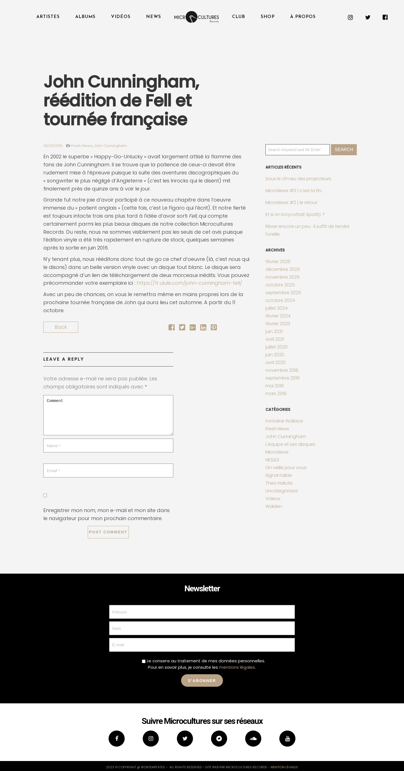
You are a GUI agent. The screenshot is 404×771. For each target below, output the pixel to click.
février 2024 (277, 316)
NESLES (272, 460)
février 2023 (277, 323)
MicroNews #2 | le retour (291, 202)
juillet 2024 (276, 308)
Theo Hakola (278, 483)
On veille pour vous (286, 467)
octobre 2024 (280, 300)
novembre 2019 (281, 370)
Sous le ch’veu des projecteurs (298, 178)
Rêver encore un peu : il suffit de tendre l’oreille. (307, 230)
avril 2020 (275, 362)
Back (61, 327)
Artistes (48, 17)
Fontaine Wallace (284, 421)
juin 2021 (274, 331)
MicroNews (276, 452)
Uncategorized (281, 491)
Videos (272, 498)
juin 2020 (274, 355)
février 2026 (277, 261)
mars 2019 (276, 393)
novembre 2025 (282, 277)
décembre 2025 (282, 269)
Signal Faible (278, 475)
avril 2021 (274, 339)
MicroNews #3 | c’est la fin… (294, 190)
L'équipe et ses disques (290, 444)
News (153, 17)
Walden (273, 506)
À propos (303, 17)
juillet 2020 (276, 347)
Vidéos (121, 17)
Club (238, 17)
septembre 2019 (282, 378)
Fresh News (81, 145)
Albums (85, 17)
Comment (108, 415)
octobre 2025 (280, 285)
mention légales (284, 767)
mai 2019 (274, 386)
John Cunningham (110, 145)
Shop (268, 17)
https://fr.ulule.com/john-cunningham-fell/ (189, 282)
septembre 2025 (283, 292)
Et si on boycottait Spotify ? (295, 214)
